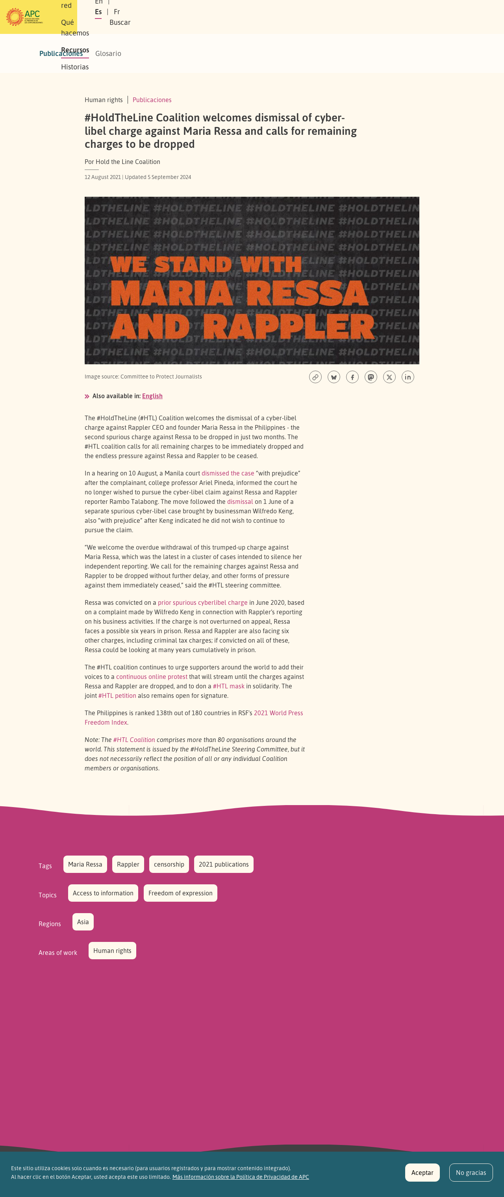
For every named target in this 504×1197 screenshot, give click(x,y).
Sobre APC (105, 17)
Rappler (128, 864)
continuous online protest (151, 677)
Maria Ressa (85, 864)
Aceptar (422, 1177)
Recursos (250, 17)
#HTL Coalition (134, 740)
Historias (289, 17)
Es (383, 17)
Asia (83, 922)
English (152, 396)
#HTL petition (117, 695)
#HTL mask (229, 686)
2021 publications (224, 864)
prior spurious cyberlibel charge (203, 602)
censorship (169, 864)
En (364, 17)
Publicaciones (61, 53)
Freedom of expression (180, 893)
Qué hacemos (203, 17)
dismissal (240, 501)
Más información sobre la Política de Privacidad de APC (240, 1181)
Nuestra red (151, 17)
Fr (402, 17)
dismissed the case (228, 473)
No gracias (471, 1177)
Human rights (112, 951)
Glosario (108, 53)
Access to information (103, 893)
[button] (450, 17)
